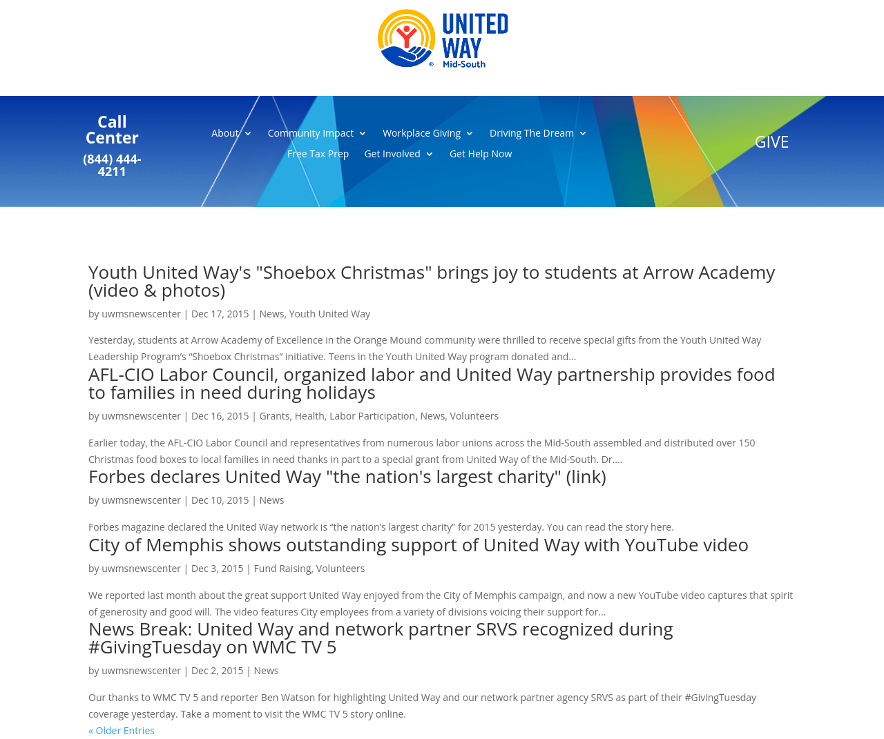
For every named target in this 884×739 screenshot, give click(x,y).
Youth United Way (329, 313)
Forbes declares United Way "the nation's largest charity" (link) (347, 476)
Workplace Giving (422, 133)
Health (310, 415)
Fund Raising (282, 568)
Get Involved (392, 154)
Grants (275, 415)
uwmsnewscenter (141, 313)
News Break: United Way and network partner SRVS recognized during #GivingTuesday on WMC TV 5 (380, 637)
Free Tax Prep (318, 154)
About (224, 133)
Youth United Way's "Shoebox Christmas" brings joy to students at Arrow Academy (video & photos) (431, 280)
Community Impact (311, 133)
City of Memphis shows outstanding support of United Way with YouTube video (418, 544)
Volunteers (474, 415)
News (272, 313)
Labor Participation (372, 415)
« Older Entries (121, 730)
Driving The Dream (532, 133)
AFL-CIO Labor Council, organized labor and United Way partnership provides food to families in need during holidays (432, 383)
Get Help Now (481, 154)
